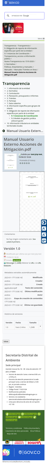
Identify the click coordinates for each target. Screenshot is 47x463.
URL (32, 263)
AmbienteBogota (13, 414)
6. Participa (11, 101)
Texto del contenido (33, 288)
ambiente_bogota (29, 414)
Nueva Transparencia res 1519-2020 (19, 61)
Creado (39, 284)
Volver (6, 342)
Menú (41, 38)
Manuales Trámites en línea (25, 69)
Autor (39, 295)
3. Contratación (13, 93)
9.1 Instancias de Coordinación (16, 53)
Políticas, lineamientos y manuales (18, 67)
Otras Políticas (35, 431)
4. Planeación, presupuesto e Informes (22, 96)
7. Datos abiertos (14, 103)
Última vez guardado (33, 305)
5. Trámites (11, 98)
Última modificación (33, 291)
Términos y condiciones (14, 428)
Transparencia (10, 45)
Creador (38, 281)
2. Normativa (9, 64)
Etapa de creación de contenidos (28, 298)
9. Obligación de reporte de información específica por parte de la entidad (20, 49)
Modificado (37, 277)
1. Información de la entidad (18, 88)
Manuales (8, 69)
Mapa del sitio (12, 434)
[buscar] (24, 15)
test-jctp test (36, 154)
